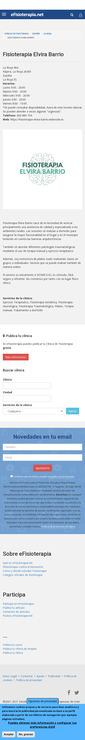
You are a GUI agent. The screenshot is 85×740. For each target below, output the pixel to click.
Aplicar (73, 411)
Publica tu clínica (13, 653)
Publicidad (54, 676)
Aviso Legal (10, 676)
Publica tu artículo (14, 607)
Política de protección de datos (58, 526)
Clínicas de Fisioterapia (16, 33)
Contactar (27, 676)
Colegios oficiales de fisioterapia (22, 575)
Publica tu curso (12, 645)
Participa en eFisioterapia (18, 603)
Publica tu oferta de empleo (20, 649)
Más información (15, 357)
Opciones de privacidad (42, 701)
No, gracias (26, 734)
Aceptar (9, 734)
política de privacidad (62, 476)
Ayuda (40, 676)
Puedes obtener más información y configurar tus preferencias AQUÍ (42, 725)
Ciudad (7, 392)
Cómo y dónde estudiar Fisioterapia (25, 571)
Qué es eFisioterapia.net (18, 563)
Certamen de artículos (16, 611)
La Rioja (47, 33)
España (36, 33)
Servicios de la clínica (17, 405)
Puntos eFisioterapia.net (18, 615)
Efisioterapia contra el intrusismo (23, 567)
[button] (80, 15)
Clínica (7, 379)
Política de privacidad (29, 680)
